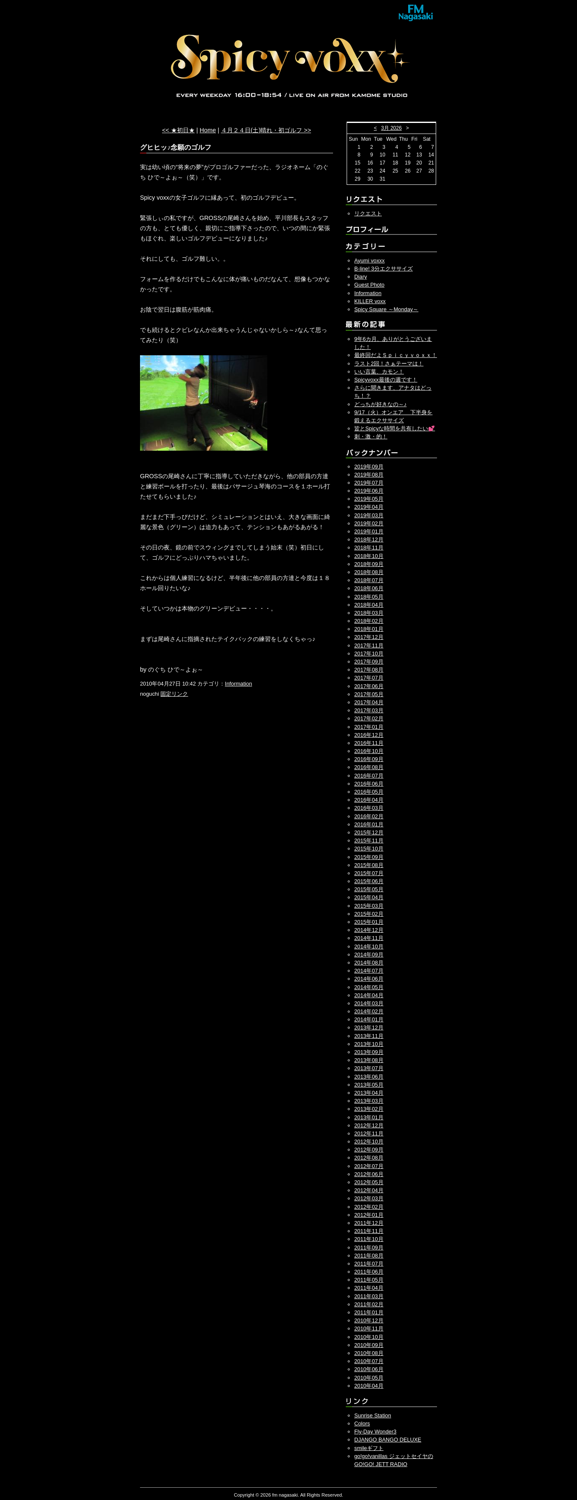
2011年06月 (369, 1272)
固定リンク (174, 694)
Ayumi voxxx (369, 260)
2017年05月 (369, 694)
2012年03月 (369, 1198)
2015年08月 (369, 865)
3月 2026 (391, 128)
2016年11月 (369, 743)
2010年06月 (369, 1369)
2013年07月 (369, 1068)
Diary (360, 276)
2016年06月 (369, 784)
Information (238, 683)
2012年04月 (369, 1190)
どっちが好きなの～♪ (380, 404)
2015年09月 (369, 857)
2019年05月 (369, 499)
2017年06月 (369, 686)
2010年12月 (369, 1320)
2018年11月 (369, 547)
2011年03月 (369, 1296)
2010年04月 (369, 1386)
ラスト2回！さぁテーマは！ (388, 363)
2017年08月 (369, 669)
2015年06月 (369, 881)
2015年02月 (369, 914)
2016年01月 (369, 824)
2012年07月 (369, 1166)
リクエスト (368, 213)
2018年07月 (369, 580)
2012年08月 (369, 1157)
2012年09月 (369, 1149)
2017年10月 (369, 653)
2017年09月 (369, 661)
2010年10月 (369, 1337)
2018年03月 (369, 613)
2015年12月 (369, 832)
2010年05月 (369, 1378)
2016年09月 (369, 759)
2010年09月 (369, 1345)
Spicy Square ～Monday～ (386, 309)
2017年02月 (369, 718)
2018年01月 (369, 629)
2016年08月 (369, 767)
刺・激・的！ (370, 436)
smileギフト (369, 1448)
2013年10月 (369, 1044)
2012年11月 (369, 1133)
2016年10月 (369, 751)
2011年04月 (369, 1288)
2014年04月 (369, 995)
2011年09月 (369, 1247)
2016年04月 (369, 800)
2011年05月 (369, 1280)
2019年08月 (369, 474)
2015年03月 (369, 906)
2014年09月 (369, 954)
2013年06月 (369, 1076)
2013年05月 (369, 1085)
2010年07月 (369, 1361)
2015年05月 (369, 889)
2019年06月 (369, 491)
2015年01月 (369, 922)
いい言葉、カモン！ (379, 371)
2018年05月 (369, 597)
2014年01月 (369, 1019)
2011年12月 (369, 1223)
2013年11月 (369, 1036)
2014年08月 (369, 962)
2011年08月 (369, 1255)
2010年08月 (369, 1353)
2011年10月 (369, 1239)
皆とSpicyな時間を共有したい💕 (394, 428)
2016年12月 (369, 735)
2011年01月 (369, 1312)
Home (208, 130)
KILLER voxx (370, 301)
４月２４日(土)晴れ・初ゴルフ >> (266, 130)
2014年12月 (369, 930)
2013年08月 (369, 1060)
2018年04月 (369, 605)
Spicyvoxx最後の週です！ (385, 379)
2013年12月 (369, 1027)
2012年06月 (369, 1174)
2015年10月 (369, 848)
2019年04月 (369, 507)
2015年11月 (369, 840)
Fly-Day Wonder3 (375, 1431)
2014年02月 (369, 1011)
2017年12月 (369, 637)
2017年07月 (369, 678)
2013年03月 (369, 1101)
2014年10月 (369, 946)
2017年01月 (369, 727)
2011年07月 (369, 1263)
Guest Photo (369, 285)
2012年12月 (369, 1125)
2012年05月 (369, 1182)
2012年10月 (369, 1141)
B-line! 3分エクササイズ (383, 268)
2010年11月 (369, 1328)
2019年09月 (369, 466)
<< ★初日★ (178, 130)
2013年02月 (369, 1109)
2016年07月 (369, 775)
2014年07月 (369, 970)
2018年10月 (369, 556)
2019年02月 (369, 523)
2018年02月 (369, 621)
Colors (362, 1423)
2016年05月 (369, 792)
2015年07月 (369, 873)
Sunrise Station (372, 1415)
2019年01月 (369, 531)
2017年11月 (369, 645)
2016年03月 (369, 808)
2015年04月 (369, 897)
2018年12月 (369, 539)
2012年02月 (369, 1207)
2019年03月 (369, 515)
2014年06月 (369, 979)
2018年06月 (369, 588)
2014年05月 (369, 987)
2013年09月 (369, 1052)
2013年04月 (369, 1093)
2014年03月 (369, 1003)
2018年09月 (369, 564)
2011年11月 (369, 1231)
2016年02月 (369, 816)
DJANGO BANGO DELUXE (387, 1439)
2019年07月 (369, 483)
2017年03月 (369, 710)
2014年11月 (369, 938)
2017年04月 (369, 702)
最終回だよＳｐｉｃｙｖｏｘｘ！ (395, 355)
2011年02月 (369, 1304)
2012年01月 (369, 1215)
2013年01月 (369, 1117)
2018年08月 (369, 572)
